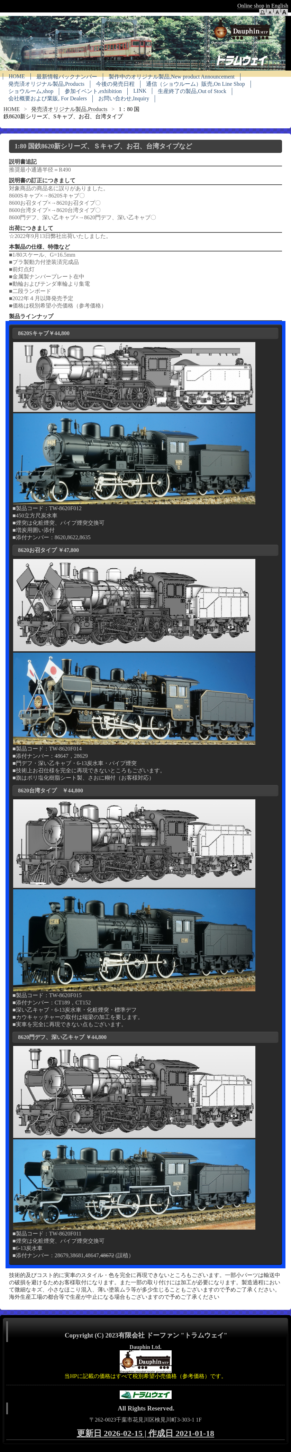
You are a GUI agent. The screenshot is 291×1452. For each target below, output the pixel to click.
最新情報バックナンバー (66, 77)
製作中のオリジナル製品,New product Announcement (172, 77)
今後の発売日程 (115, 84)
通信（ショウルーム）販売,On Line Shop (195, 84)
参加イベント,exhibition (93, 91)
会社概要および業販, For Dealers (47, 98)
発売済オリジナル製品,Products (46, 84)
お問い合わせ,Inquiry (123, 98)
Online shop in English (262, 6)
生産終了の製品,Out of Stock (192, 91)
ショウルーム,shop (30, 91)
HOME (17, 76)
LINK (139, 91)
